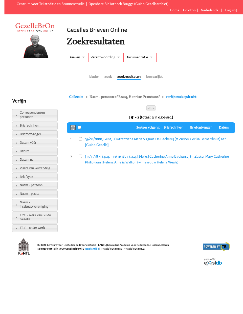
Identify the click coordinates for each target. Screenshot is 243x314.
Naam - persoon (31, 185)
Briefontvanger (30, 134)
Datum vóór (28, 142)
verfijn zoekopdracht (181, 97)
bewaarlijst (154, 77)
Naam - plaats (29, 194)
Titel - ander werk (32, 228)
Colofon (189, 10)
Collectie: (76, 97)
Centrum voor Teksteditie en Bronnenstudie (50, 4)
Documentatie (136, 57)
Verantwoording (103, 57)
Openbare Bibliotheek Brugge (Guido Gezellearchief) (128, 4)
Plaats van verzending (35, 168)
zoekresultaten (129, 77)
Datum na (26, 159)
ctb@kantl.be (91, 249)
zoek (108, 77)
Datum (24, 151)
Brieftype (26, 177)
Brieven (74, 57)
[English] (230, 10)
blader (94, 77)
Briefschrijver (29, 125)
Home (174, 10)
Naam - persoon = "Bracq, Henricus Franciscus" (125, 97)
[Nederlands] (209, 10)
